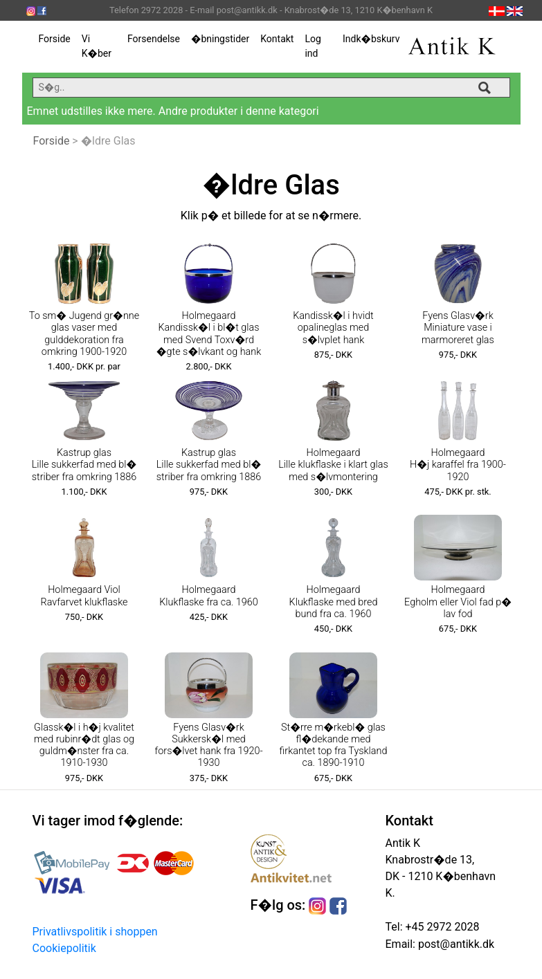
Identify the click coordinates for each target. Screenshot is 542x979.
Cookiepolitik (64, 948)
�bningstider (220, 38)
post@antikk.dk (454, 944)
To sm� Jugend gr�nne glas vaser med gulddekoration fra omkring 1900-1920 (84, 334)
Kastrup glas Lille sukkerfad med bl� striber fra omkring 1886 (84, 465)
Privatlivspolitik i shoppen (95, 931)
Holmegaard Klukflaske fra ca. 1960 (208, 595)
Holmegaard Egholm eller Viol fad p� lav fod (458, 602)
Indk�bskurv (371, 38)
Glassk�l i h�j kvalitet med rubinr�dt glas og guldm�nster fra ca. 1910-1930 (84, 745)
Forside (55, 38)
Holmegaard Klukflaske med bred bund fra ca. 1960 (333, 602)
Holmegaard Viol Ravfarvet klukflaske (83, 595)
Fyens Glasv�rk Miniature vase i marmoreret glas (458, 328)
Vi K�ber (96, 46)
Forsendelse (153, 38)
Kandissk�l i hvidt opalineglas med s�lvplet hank (333, 328)
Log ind (312, 46)
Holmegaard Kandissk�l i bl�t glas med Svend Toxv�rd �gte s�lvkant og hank (208, 334)
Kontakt (276, 38)
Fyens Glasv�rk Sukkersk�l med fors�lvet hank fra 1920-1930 (208, 745)
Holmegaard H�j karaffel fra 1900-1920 (458, 465)
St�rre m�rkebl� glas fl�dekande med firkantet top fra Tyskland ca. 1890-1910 (334, 745)
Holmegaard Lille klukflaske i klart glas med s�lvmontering (333, 465)
